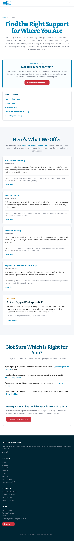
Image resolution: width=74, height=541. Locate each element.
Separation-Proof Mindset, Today (17, 112)
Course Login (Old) (8, 482)
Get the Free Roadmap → (37, 83)
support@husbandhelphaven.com (14, 519)
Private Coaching (11, 107)
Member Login (7, 479)
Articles (5, 465)
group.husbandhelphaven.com (34, 145)
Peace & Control (10, 103)
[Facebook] (7, 452)
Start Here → (8, 524)
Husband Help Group (12, 99)
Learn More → (10, 185)
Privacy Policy (7, 510)
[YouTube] (3, 452)
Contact (5, 476)
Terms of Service (8, 513)
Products (5, 471)
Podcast (5, 468)
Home (4, 17)
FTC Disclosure (7, 516)
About (4, 474)
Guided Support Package (13, 116)
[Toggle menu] (69, 3)
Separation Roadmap (9, 492)
